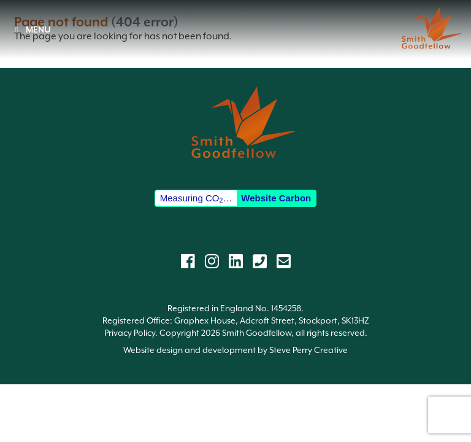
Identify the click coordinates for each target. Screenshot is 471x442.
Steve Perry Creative (308, 350)
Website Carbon (276, 198)
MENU (31, 29)
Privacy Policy (129, 333)
